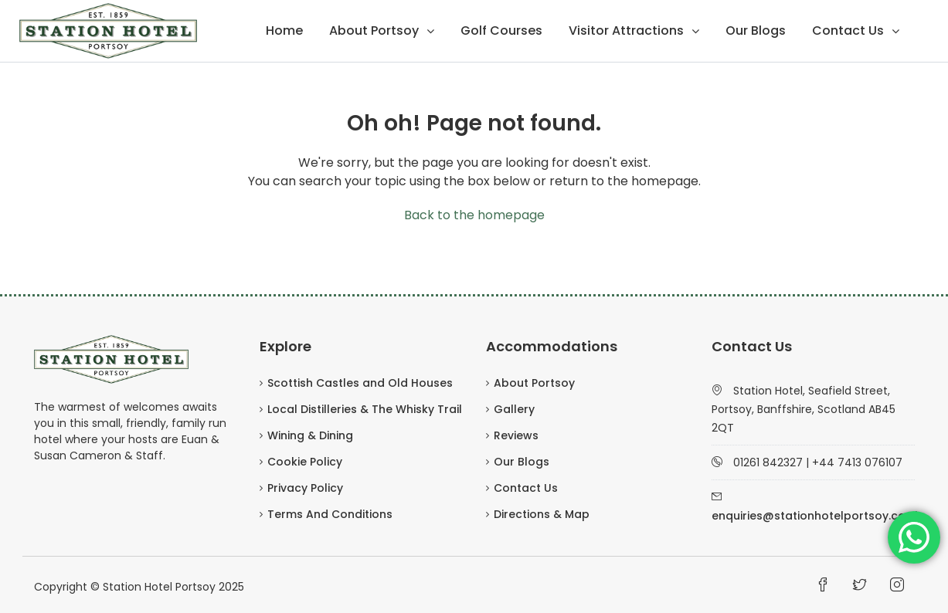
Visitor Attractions (626, 30)
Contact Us (848, 30)
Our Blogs (755, 30)
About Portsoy (374, 30)
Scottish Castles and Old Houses (360, 383)
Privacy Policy (305, 488)
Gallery (514, 409)
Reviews (516, 435)
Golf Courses (501, 30)
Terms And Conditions (329, 514)
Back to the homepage (474, 215)
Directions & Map (542, 514)
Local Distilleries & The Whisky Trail (364, 409)
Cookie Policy (304, 461)
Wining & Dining (310, 435)
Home (284, 30)
